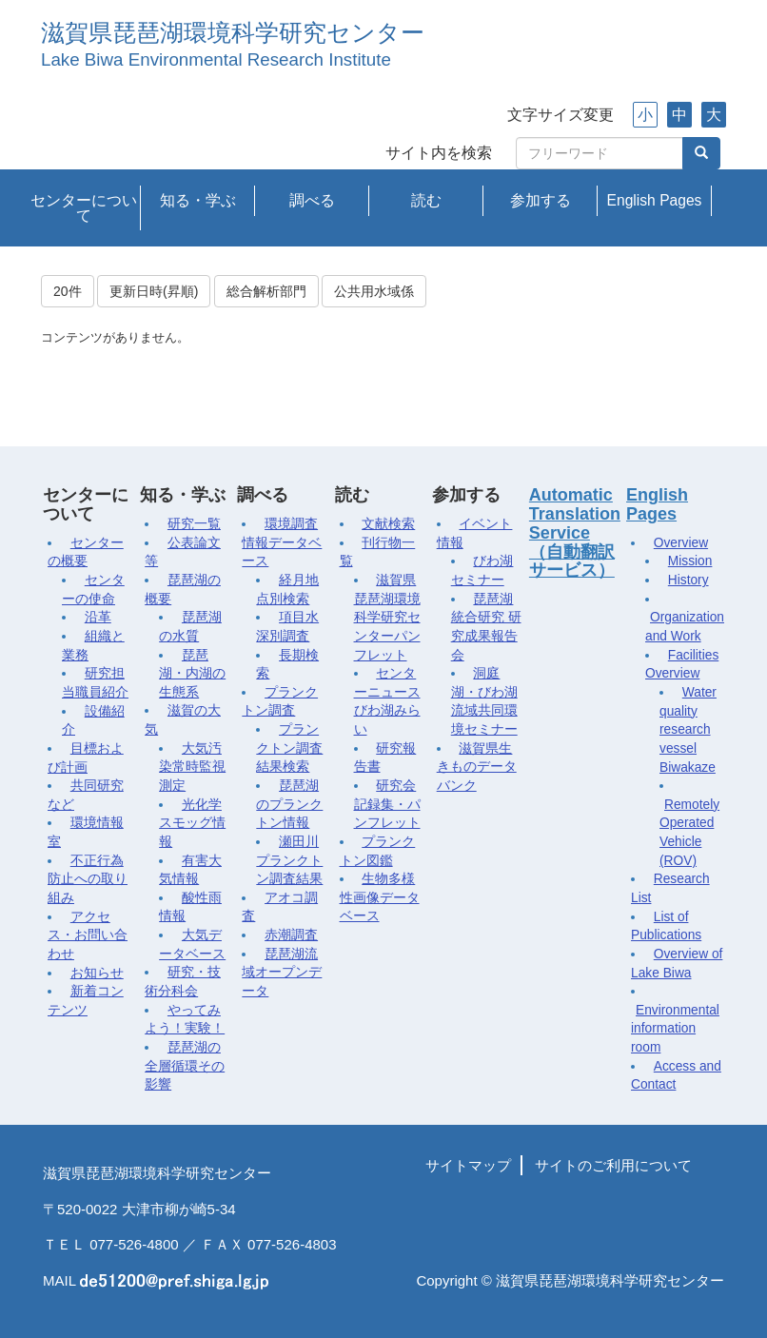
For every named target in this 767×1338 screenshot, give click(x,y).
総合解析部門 (266, 291)
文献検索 (388, 524)
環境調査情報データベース (282, 542)
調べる (312, 200)
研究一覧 (194, 524)
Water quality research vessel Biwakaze (688, 730)
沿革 (98, 617)
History (688, 580)
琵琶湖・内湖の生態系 (192, 673)
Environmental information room (675, 1028)
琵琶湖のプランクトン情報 (289, 804)
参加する (540, 200)
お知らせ (97, 973)
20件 (67, 291)
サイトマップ (468, 1165)
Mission (690, 561)
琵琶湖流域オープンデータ (282, 972)
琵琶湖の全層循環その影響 (185, 1066)
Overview (681, 543)
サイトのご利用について (613, 1165)
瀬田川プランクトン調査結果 (289, 860)
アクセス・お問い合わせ (88, 935)
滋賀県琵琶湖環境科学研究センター (232, 33)
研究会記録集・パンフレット (387, 804)
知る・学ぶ (198, 200)
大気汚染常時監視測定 (192, 767)
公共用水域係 (374, 291)
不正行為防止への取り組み (88, 879)
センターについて (83, 208)
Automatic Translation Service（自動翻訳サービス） (574, 532)
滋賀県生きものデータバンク (477, 767)
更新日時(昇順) (153, 291)
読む (426, 200)
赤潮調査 (291, 935)
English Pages (654, 200)
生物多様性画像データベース (380, 897)
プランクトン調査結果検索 (289, 748)
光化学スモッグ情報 (192, 823)
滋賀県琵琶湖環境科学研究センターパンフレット (387, 617)
